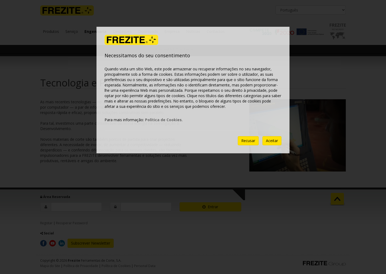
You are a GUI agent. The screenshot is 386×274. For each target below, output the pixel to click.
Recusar (248, 140)
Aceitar (272, 140)
